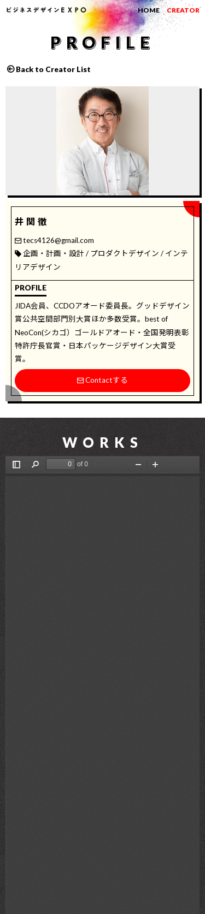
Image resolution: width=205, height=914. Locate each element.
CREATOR (183, 10)
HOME (149, 10)
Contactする (102, 380)
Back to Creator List (53, 69)
